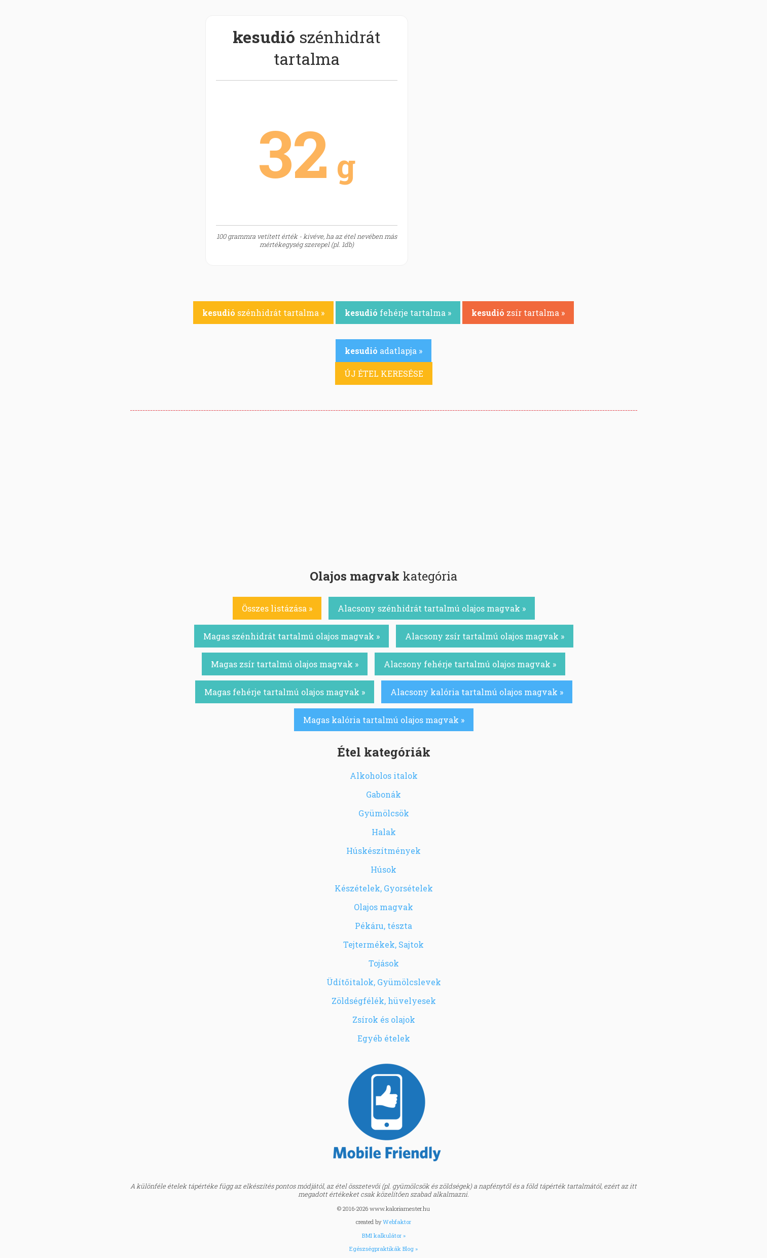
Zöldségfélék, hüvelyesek (384, 1000)
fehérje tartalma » (398, 312)
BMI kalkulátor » (384, 1235)
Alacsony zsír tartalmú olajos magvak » (484, 636)
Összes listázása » (277, 608)
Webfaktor (397, 1222)
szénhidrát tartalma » (263, 312)
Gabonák (383, 794)
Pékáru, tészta (383, 925)
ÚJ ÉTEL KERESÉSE (383, 373)
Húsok (383, 869)
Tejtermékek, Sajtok (383, 944)
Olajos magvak (383, 907)
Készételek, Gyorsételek (384, 888)
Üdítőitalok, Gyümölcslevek (383, 982)
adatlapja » (383, 350)
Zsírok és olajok (383, 1019)
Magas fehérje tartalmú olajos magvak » (284, 692)
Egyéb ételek (383, 1038)
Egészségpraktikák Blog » (383, 1248)
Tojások (384, 963)
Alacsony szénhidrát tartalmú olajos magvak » (432, 608)
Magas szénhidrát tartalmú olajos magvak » (291, 636)
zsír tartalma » (518, 312)
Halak (384, 831)
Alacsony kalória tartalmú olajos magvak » (476, 692)
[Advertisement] (383, 487)
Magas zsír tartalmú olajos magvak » (284, 664)
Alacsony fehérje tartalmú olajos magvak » (470, 664)
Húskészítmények (383, 850)
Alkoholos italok (384, 775)
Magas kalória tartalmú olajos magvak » (383, 719)
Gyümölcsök (383, 813)
